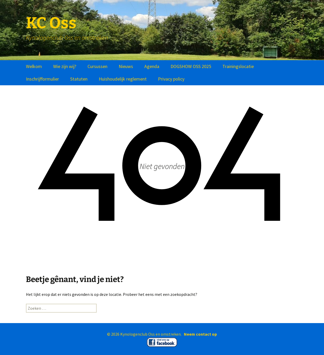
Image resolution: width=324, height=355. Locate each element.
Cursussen (97, 66)
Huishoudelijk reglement (123, 79)
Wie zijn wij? (64, 66)
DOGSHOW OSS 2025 (191, 66)
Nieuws (126, 66)
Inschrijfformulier (42, 79)
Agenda (151, 66)
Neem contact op (200, 334)
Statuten (78, 79)
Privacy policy (171, 79)
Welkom (34, 66)
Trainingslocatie (238, 66)
